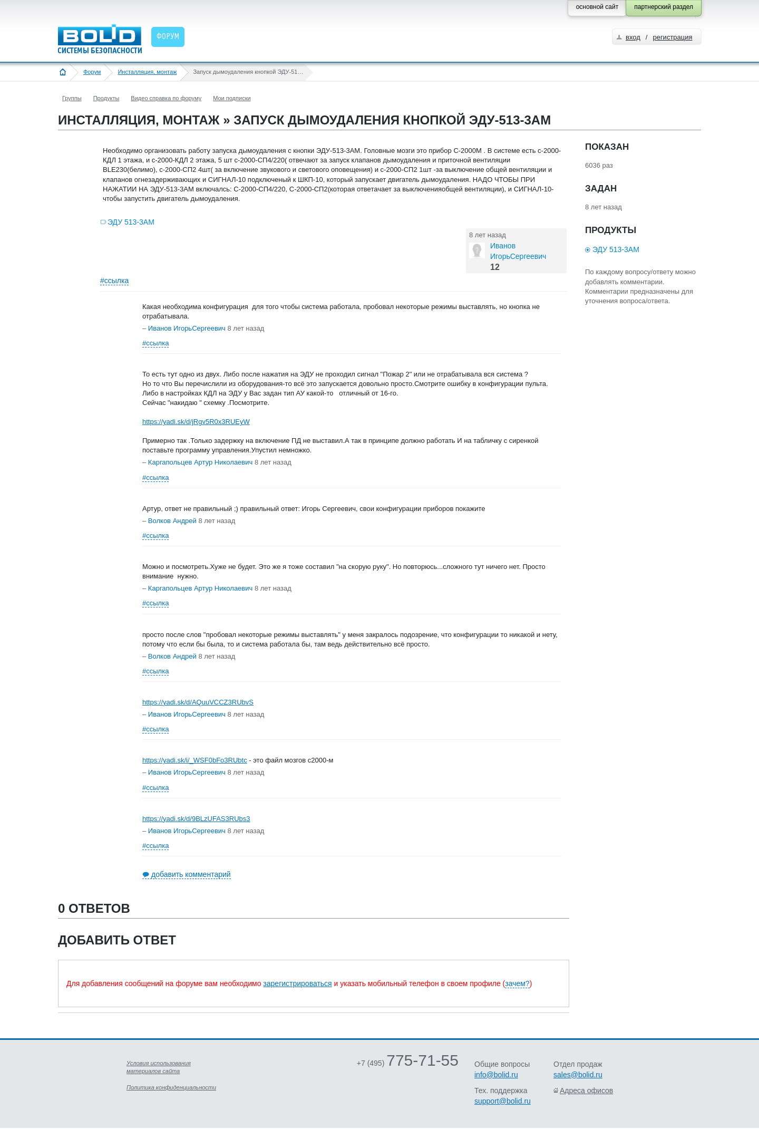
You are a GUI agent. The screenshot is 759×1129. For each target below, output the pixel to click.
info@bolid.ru (496, 1074)
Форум (92, 72)
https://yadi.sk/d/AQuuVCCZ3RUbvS (198, 702)
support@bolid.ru (502, 1101)
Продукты (106, 98)
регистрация (672, 37)
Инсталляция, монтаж (147, 72)
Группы (72, 98)
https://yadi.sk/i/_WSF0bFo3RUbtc (194, 760)
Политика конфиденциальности (171, 1087)
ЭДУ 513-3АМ (131, 222)
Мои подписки (231, 98)
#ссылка (114, 280)
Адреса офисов (586, 1090)
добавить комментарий (191, 874)
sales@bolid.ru (577, 1074)
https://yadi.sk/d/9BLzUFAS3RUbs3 (196, 819)
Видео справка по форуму (166, 98)
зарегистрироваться (297, 983)
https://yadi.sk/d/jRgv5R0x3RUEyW (196, 422)
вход (633, 37)
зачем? (517, 983)
